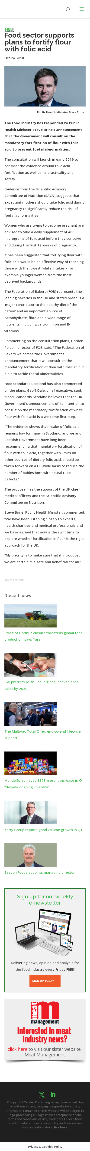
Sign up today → (45, 980)
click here (56, 1119)
